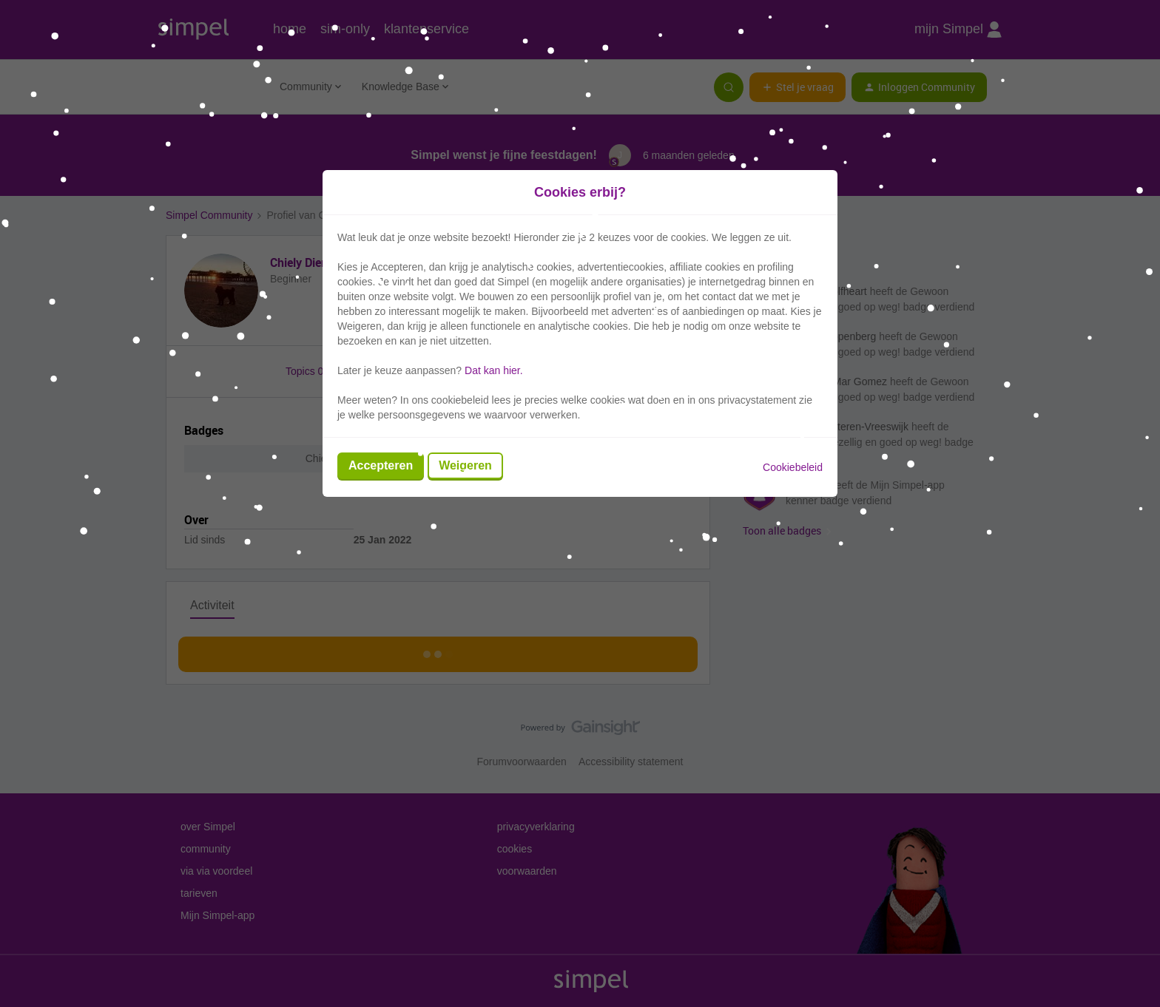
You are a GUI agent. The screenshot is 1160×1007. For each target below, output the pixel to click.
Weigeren (465, 465)
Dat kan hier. (494, 370)
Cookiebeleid (793, 467)
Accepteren (380, 465)
